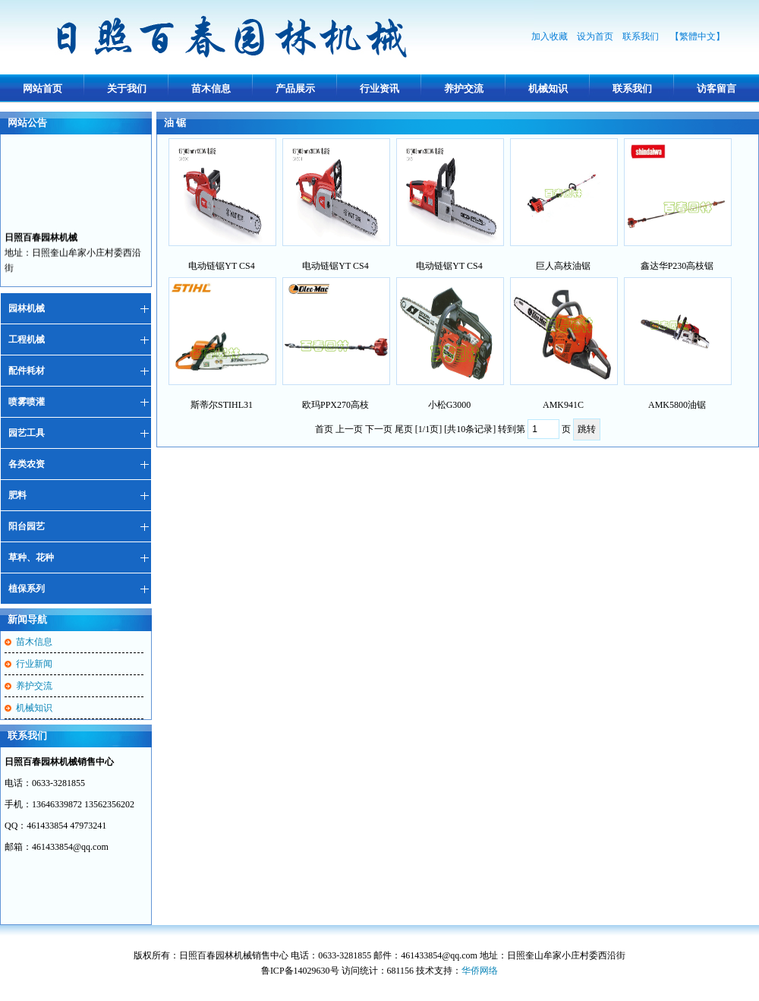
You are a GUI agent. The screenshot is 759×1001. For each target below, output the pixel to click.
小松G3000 (449, 404)
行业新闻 (34, 663)
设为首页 (595, 36)
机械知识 (548, 88)
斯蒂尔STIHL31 (222, 404)
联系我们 (641, 36)
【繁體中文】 (697, 36)
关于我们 (126, 88)
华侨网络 (479, 970)
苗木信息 (211, 88)
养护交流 (463, 88)
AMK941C (563, 404)
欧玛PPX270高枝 (335, 404)
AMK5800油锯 (677, 404)
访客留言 (716, 88)
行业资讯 (379, 88)
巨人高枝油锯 (563, 266)
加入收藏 (549, 36)
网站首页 (42, 88)
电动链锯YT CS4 (221, 266)
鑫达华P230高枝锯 (677, 266)
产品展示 (295, 88)
